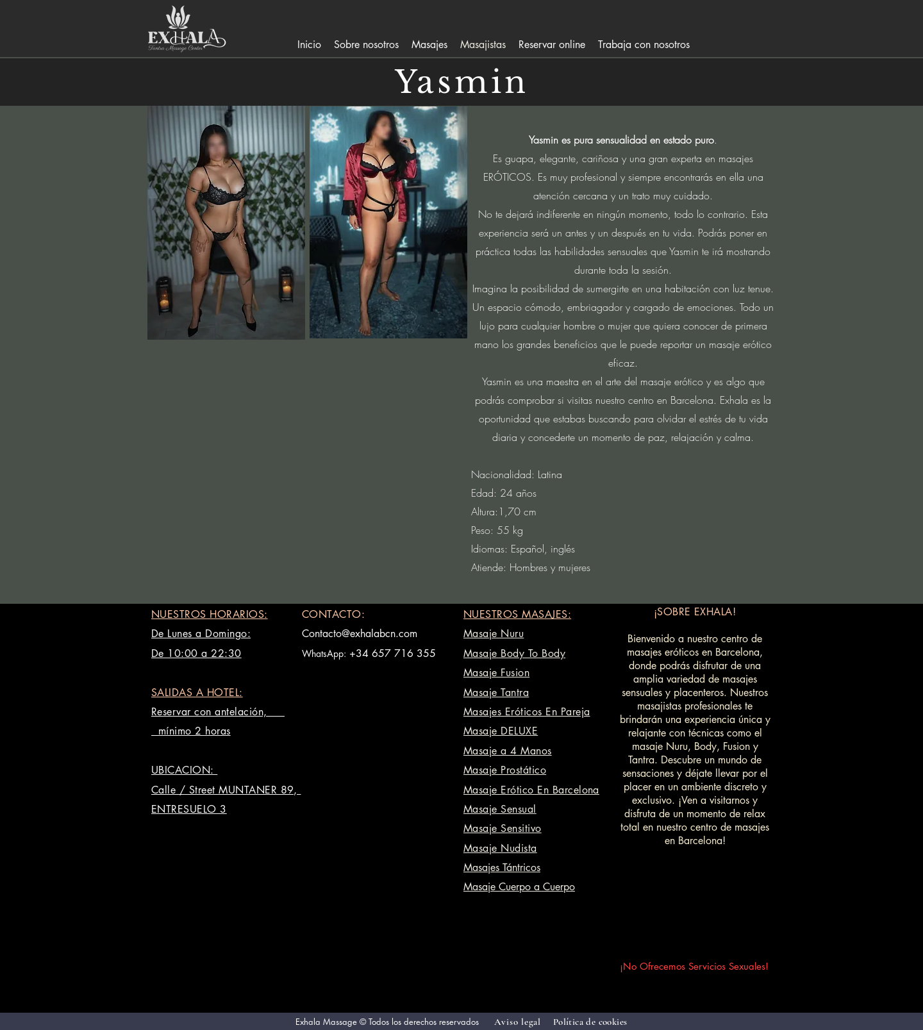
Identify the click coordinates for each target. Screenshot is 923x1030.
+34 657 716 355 (392, 653)
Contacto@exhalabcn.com (359, 633)
